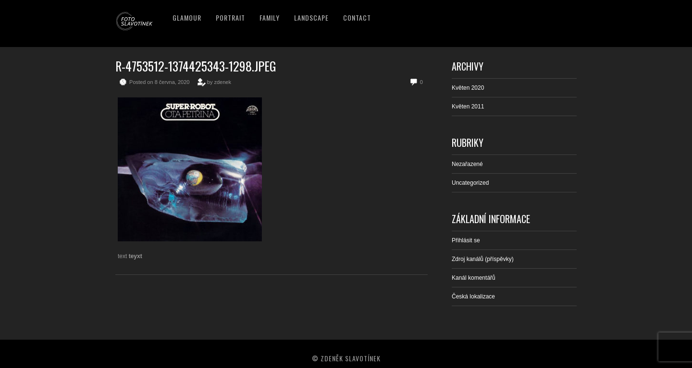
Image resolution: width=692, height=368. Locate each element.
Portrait (230, 17)
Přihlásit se (466, 240)
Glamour (187, 17)
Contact (357, 17)
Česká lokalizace (473, 296)
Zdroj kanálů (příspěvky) (483, 259)
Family (270, 17)
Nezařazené (467, 164)
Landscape (311, 17)
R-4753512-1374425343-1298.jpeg (195, 66)
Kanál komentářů (473, 277)
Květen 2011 (468, 106)
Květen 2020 (468, 87)
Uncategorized (470, 182)
